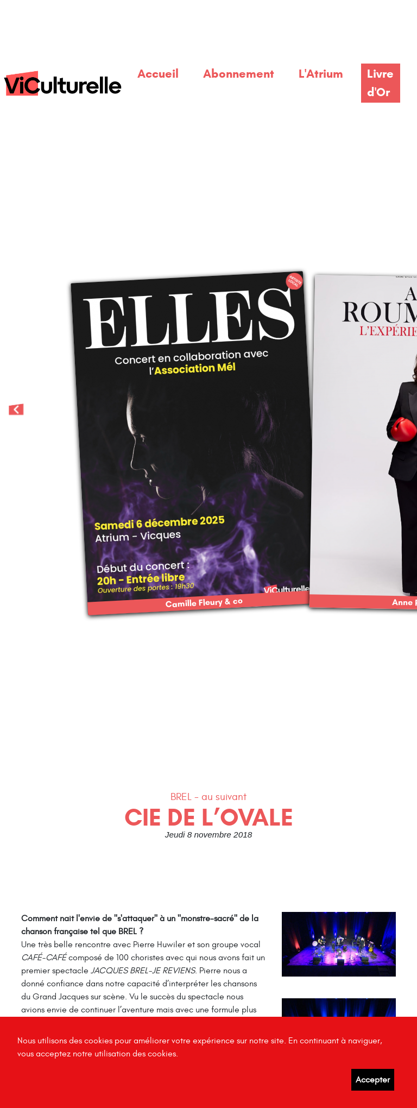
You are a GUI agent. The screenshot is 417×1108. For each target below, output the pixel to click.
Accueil (158, 73)
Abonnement (238, 73)
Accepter (373, 1080)
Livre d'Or (380, 82)
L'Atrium (321, 73)
